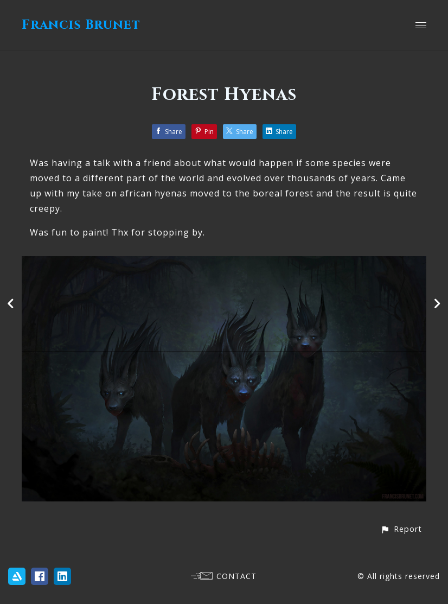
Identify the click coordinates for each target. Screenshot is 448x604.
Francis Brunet (81, 25)
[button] (401, 529)
